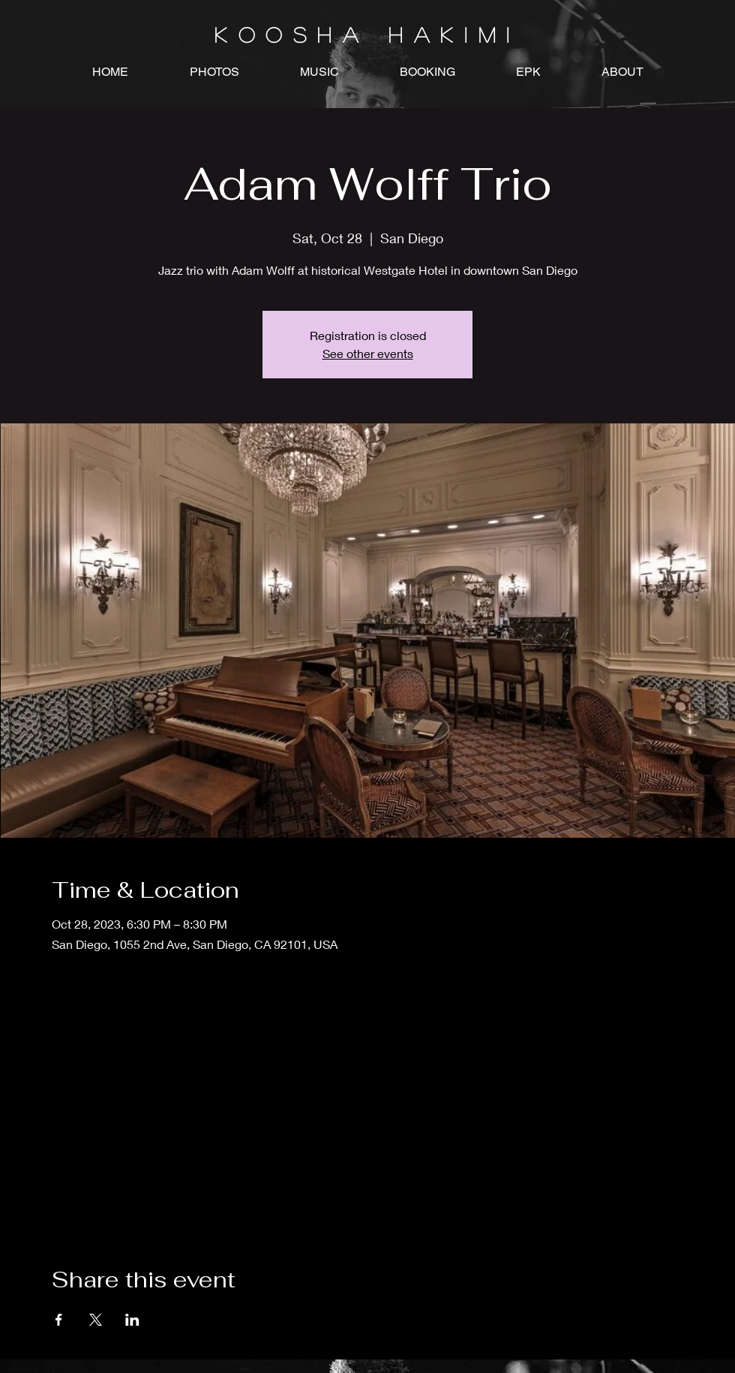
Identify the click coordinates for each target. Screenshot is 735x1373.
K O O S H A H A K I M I (367, 34)
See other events (367, 353)
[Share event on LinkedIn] (132, 1320)
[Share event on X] (95, 1320)
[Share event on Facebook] (59, 1320)
